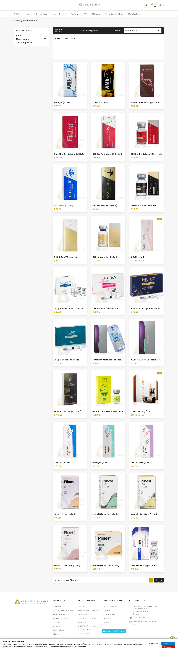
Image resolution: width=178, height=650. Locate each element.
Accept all (167, 643)
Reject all (168, 647)
